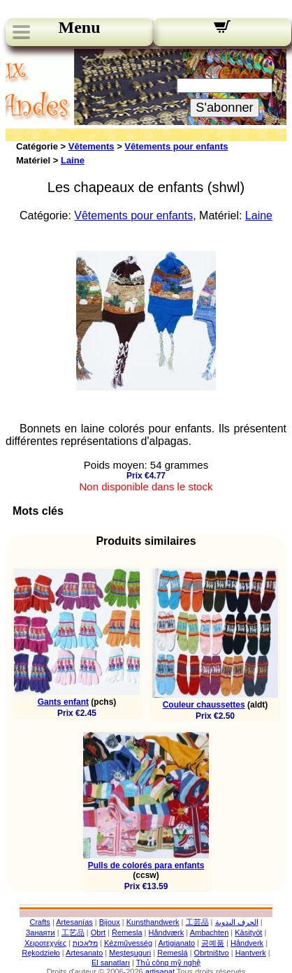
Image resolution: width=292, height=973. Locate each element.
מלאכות (85, 943)
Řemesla (127, 932)
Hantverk (250, 953)
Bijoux (109, 922)
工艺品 (73, 932)
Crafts (39, 922)
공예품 (212, 943)
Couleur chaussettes (204, 705)
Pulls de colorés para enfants (146, 865)
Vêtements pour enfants (176, 146)
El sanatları (111, 962)
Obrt (98, 932)
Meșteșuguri (130, 953)
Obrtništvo (211, 953)
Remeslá (172, 953)
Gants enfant (63, 702)
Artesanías (74, 922)
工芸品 (197, 922)
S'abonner (224, 108)
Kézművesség (128, 943)
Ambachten (209, 932)
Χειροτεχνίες (45, 943)
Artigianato (176, 943)
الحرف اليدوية (236, 922)
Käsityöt (248, 932)
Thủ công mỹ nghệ (168, 962)
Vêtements (91, 146)
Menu (80, 27)
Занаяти (40, 932)
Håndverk (247, 943)
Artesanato (84, 953)
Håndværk (166, 932)
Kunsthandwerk (153, 922)
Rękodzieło (40, 953)
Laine (73, 160)
